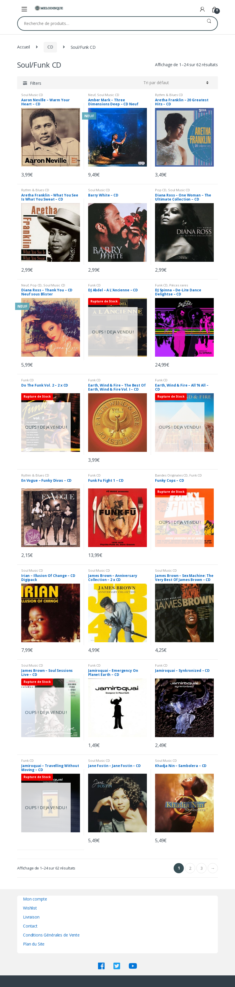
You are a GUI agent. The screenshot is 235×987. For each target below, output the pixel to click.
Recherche (209, 23)
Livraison (31, 917)
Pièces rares (178, 285)
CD (50, 47)
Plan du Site (33, 944)
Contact (30, 926)
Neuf (91, 95)
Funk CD (94, 285)
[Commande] (176, 82)
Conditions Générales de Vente (51, 935)
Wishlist (30, 908)
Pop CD (160, 190)
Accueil (23, 47)
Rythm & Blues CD (169, 95)
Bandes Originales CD (171, 475)
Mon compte (35, 899)
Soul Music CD (32, 95)
